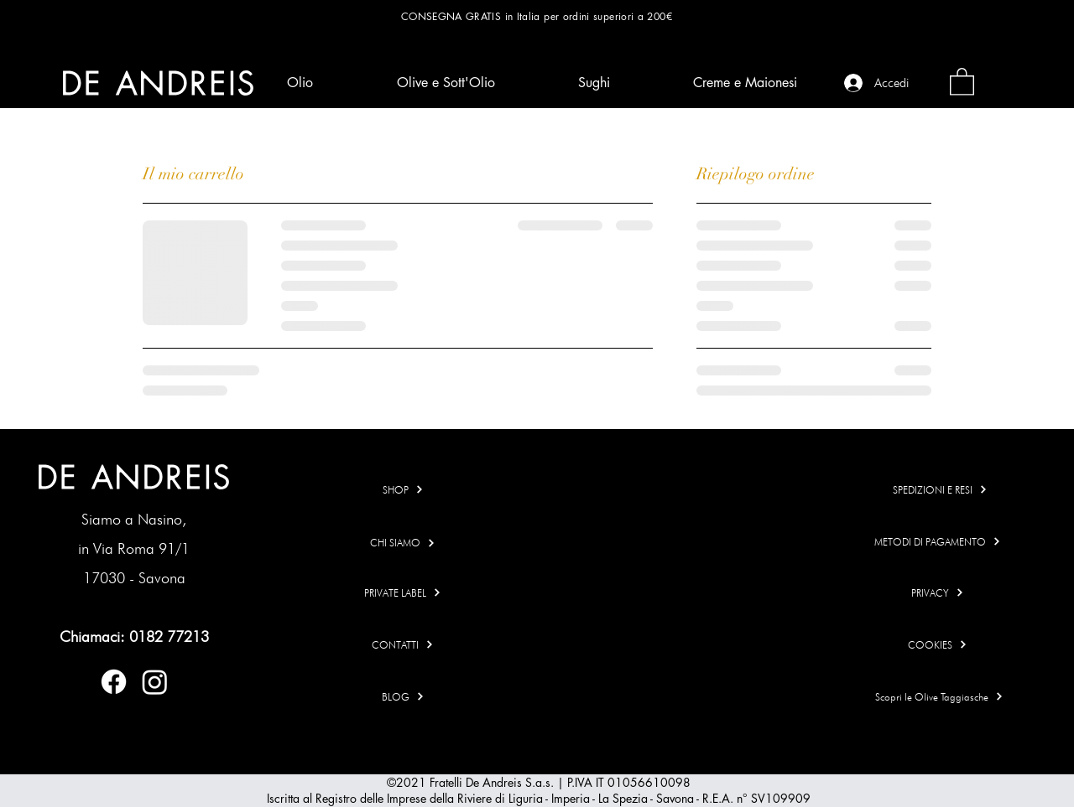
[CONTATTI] (403, 645)
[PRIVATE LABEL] (403, 593)
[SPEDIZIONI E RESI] (940, 490)
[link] (962, 81)
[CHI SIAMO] (403, 543)
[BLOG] (403, 697)
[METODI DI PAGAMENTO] (937, 542)
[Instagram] (154, 681)
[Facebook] (113, 681)
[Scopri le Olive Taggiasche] (939, 697)
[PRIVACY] (937, 593)
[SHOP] (403, 490)
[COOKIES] (937, 645)
